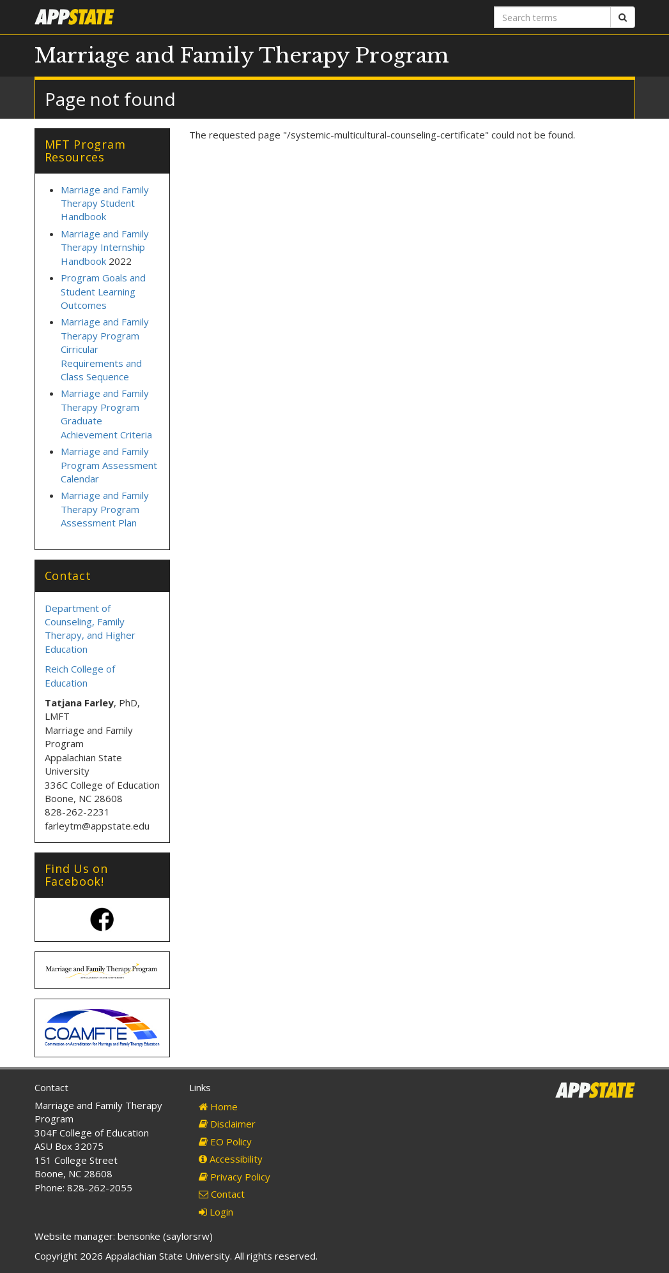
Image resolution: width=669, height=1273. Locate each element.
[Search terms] (552, 17)
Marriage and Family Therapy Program (242, 55)
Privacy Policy (234, 1176)
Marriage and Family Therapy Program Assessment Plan (105, 509)
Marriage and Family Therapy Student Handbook (105, 203)
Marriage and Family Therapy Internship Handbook (105, 247)
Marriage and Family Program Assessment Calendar (109, 465)
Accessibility (231, 1158)
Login (216, 1211)
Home (218, 1106)
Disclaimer (227, 1123)
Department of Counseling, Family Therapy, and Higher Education (90, 628)
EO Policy (225, 1141)
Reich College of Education (80, 675)
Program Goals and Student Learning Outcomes (103, 291)
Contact (222, 1193)
